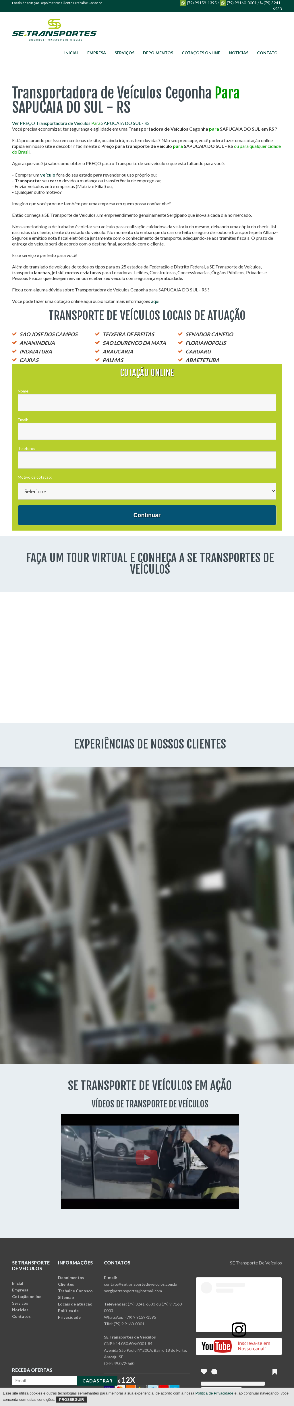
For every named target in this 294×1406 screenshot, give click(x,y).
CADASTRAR (97, 1380)
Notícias (238, 52)
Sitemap (66, 1297)
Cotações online (201, 52)
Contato (267, 52)
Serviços (124, 52)
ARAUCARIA (117, 351)
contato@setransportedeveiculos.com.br (141, 1284)
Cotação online (26, 1296)
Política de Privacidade (214, 1393)
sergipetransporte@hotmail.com (133, 1290)
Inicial (71, 52)
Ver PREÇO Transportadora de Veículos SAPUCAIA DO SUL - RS (81, 123)
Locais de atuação (25, 3)
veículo (47, 174)
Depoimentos (50, 3)
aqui (155, 301)
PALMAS (112, 360)
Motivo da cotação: (35, 477)
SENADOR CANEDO (209, 334)
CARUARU (198, 351)
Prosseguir (71, 1399)
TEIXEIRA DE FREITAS (128, 334)
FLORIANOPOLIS (205, 343)
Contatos (21, 1316)
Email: (23, 419)
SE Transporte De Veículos (256, 1262)
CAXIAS (29, 360)
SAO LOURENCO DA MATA (134, 343)
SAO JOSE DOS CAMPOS (49, 334)
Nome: (24, 390)
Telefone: (26, 448)
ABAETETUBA (202, 360)
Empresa (96, 52)
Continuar (147, 515)
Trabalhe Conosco (88, 3)
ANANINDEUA (37, 343)
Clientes (67, 3)
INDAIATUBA (36, 351)
